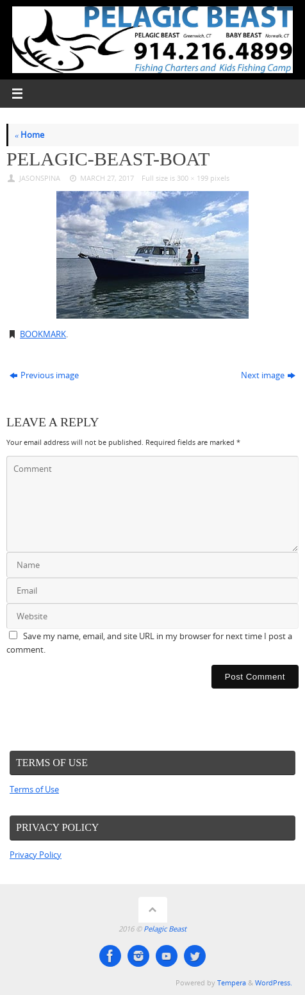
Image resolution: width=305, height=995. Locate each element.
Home (29, 135)
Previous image (44, 375)
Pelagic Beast (165, 928)
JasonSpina (39, 178)
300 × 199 (192, 178)
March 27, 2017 (107, 178)
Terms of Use (34, 789)
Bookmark (43, 334)
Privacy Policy (36, 854)
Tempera (231, 982)
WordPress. (273, 982)
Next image (268, 375)
